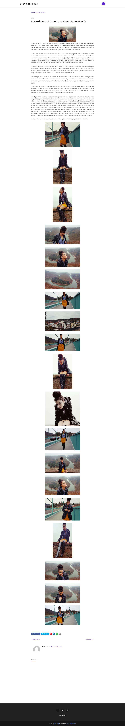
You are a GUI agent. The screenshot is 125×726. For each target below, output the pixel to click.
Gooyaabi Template (71, 723)
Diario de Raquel (29, 3)
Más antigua (89, 639)
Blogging (56, 723)
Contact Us (62, 715)
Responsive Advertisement (38, 12)
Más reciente (36, 639)
